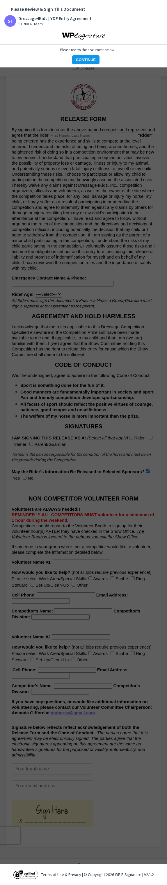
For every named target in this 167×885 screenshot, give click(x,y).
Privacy (74, 874)
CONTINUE (86, 60)
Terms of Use (53, 874)
